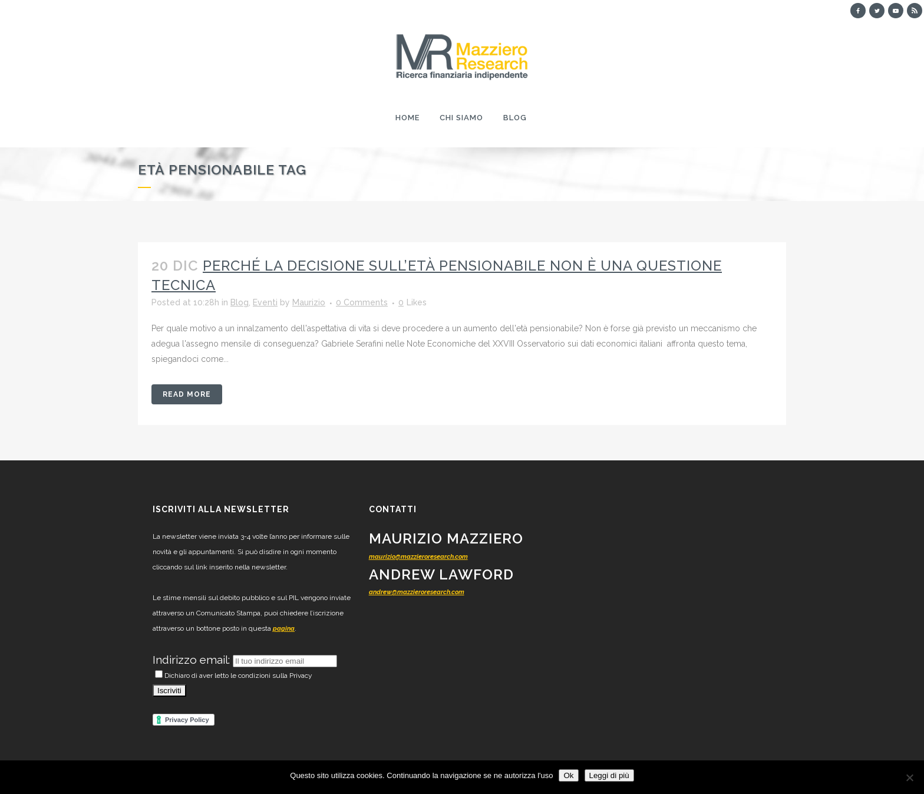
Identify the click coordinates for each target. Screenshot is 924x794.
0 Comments (362, 302)
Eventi (265, 302)
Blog (239, 302)
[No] (909, 777)
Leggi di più (609, 775)
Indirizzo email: (193, 659)
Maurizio (308, 302)
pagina (284, 628)
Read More (187, 394)
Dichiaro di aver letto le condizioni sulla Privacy (233, 675)
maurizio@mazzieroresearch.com (418, 557)
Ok (568, 775)
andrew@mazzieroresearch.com (416, 592)
